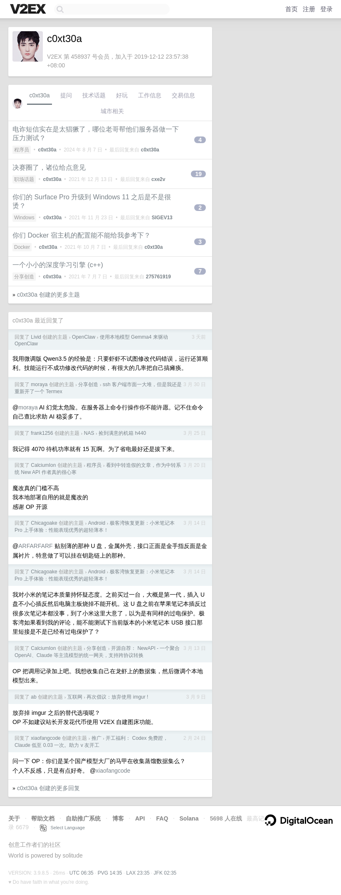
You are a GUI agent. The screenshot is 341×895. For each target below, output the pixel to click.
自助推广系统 (83, 818)
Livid (36, 337)
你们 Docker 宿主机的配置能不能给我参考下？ (81, 235)
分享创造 (24, 277)
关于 (14, 818)
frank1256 (42, 433)
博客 (118, 818)
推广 (96, 738)
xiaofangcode (45, 738)
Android (96, 523)
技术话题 (94, 95)
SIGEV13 (162, 218)
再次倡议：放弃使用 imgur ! (117, 697)
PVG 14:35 (110, 873)
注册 (309, 8)
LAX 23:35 (138, 873)
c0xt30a (39, 95)
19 (198, 174)
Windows (24, 218)
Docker (22, 247)
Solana (189, 818)
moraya (39, 384)
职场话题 (24, 179)
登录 (326, 8)
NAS (89, 433)
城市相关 (112, 111)
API (140, 818)
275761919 (158, 277)
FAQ (162, 818)
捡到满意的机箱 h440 (122, 433)
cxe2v (158, 179)
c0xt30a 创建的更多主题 (48, 294)
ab (33, 697)
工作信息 (149, 95)
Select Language (62, 827)
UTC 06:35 (81, 873)
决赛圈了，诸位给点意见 (49, 167)
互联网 (74, 697)
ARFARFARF (35, 546)
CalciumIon (43, 465)
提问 (66, 95)
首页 (291, 8)
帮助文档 (42, 818)
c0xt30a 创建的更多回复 (48, 788)
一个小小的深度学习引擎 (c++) (57, 264)
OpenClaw (83, 337)
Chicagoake (44, 523)
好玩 (122, 95)
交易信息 (183, 95)
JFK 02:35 (165, 873)
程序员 (21, 150)
